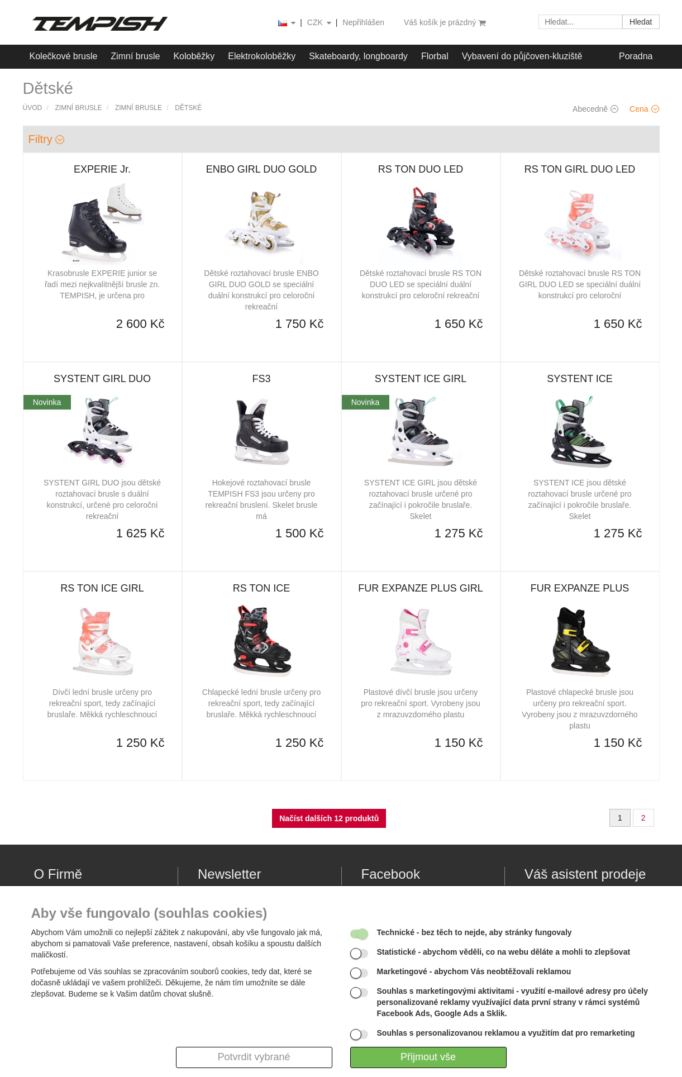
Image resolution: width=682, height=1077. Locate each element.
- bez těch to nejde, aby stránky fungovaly (474, 932)
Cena (644, 108)
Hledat (640, 21)
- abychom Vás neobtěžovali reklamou (474, 971)
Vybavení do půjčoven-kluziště (522, 56)
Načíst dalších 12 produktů (329, 818)
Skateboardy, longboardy (358, 56)
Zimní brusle (135, 56)
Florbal (435, 56)
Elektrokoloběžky (261, 56)
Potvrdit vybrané (253, 1056)
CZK (320, 23)
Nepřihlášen (363, 22)
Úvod (32, 108)
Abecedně (595, 108)
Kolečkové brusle (64, 56)
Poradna (636, 56)
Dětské (188, 108)
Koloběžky (193, 56)
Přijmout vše (428, 1056)
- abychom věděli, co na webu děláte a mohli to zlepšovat (504, 951)
